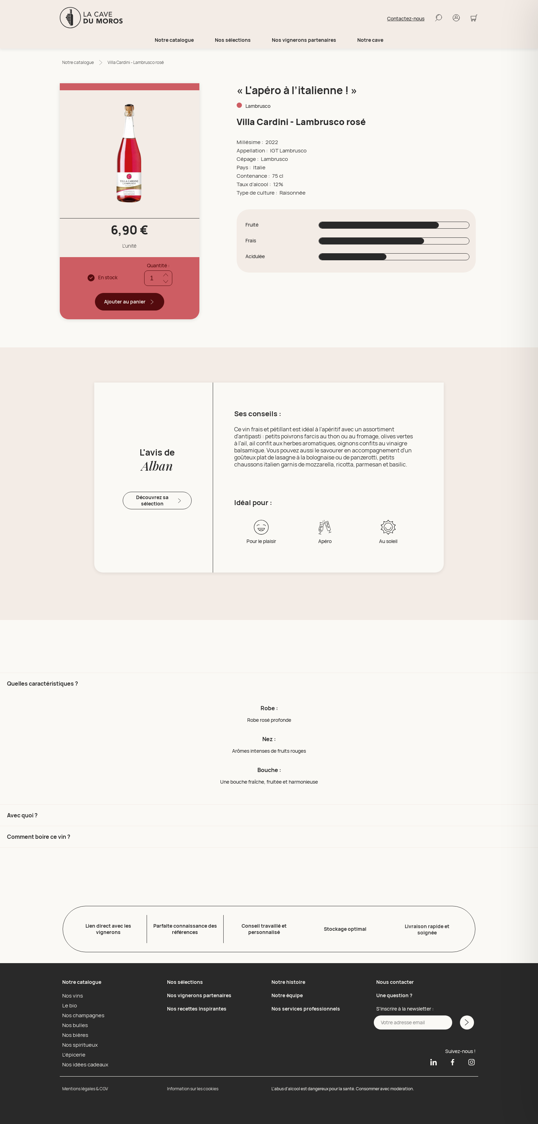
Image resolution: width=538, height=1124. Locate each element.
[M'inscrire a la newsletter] (466, 1021)
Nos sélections (185, 980)
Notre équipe (287, 994)
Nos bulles (73, 1023)
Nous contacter (395, 980)
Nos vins (71, 994)
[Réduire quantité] (166, 282)
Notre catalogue (78, 62)
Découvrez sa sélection (159, 500)
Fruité (251, 225)
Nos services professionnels (305, 1007)
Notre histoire (288, 980)
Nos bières (74, 1033)
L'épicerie (72, 1053)
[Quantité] (158, 278)
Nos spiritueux (78, 1043)
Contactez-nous (405, 18)
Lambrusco (257, 106)
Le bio (68, 1004)
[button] (269, 738)
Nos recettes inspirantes (196, 1007)
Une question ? (394, 994)
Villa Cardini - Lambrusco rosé (136, 62)
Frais (250, 240)
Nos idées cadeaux (83, 1063)
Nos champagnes (81, 1014)
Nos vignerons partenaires (304, 40)
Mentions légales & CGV (85, 1087)
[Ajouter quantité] (166, 275)
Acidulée (255, 256)
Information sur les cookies (192, 1087)
